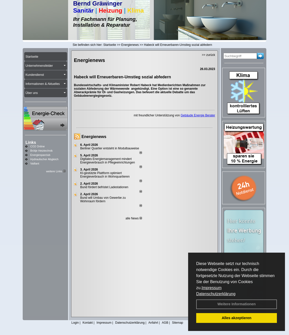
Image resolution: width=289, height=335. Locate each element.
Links (30, 142)
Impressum (211, 288)
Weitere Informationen (236, 304)
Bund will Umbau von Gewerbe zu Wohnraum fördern (103, 199)
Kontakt (87, 322)
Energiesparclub (40, 154)
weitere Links (56, 171)
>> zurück (208, 55)
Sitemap (177, 322)
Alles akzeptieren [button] (236, 318)
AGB (165, 322)
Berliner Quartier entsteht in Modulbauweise (109, 148)
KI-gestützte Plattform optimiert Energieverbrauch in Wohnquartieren (105, 174)
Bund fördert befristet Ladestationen (104, 187)
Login (75, 322)
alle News (134, 218)
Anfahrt (153, 322)
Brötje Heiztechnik (41, 150)
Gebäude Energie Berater (198, 115)
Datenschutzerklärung (216, 294)
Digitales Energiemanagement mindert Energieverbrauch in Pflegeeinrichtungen (107, 160)
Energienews (93, 137)
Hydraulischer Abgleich (44, 159)
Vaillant (34, 163)
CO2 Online (37, 146)
